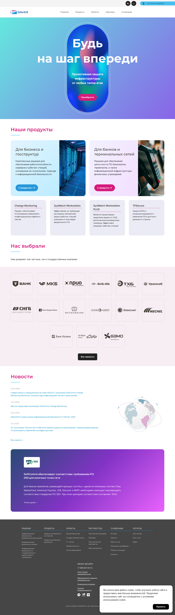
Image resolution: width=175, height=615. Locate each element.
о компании (117, 528)
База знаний (137, 534)
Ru (128, 3)
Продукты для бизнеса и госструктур (52, 535)
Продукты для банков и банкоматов (52, 541)
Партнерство (95, 528)
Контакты (114, 554)
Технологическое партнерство (94, 543)
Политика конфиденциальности (84, 589)
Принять (161, 607)
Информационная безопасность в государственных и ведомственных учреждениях (28, 553)
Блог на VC (137, 538)
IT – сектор (70, 542)
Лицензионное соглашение (86, 584)
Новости (114, 538)
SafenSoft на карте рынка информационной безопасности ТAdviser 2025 (43, 417)
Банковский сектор (73, 534)
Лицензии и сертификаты (120, 546)
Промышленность (72, 546)
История (114, 534)
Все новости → (17, 440)
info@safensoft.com (83, 580)
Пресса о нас (115, 542)
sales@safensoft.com (84, 574)
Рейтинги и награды (118, 550)
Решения (65, 12)
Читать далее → (31, 502)
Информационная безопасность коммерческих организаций (32, 536)
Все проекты (87, 357)
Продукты (79, 12)
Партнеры (110, 12)
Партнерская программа (97, 534)
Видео (135, 542)
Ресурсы (137, 528)
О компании (126, 12)
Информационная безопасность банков (29, 543)
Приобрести (87, 97)
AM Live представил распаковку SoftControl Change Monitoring (38, 406)
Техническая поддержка (153, 3)
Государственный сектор (75, 538)
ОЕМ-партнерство (95, 548)
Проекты (95, 12)
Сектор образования (73, 550)
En (134, 3)
